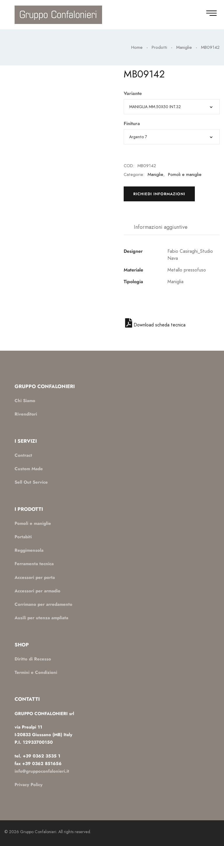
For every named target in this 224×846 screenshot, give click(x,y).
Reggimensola (29, 550)
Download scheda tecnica (155, 324)
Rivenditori (26, 414)
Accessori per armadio (37, 591)
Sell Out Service (31, 482)
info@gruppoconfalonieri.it (42, 771)
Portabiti (23, 537)
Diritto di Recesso (33, 659)
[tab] (161, 227)
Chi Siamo (25, 400)
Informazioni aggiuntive (161, 227)
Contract (23, 455)
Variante (133, 93)
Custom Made (29, 469)
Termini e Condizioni (36, 672)
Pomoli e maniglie (185, 174)
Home (137, 47)
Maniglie (184, 47)
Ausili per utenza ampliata (41, 618)
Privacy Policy (29, 784)
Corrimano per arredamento (43, 604)
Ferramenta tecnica (34, 563)
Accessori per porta (35, 577)
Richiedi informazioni (159, 194)
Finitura (132, 123)
